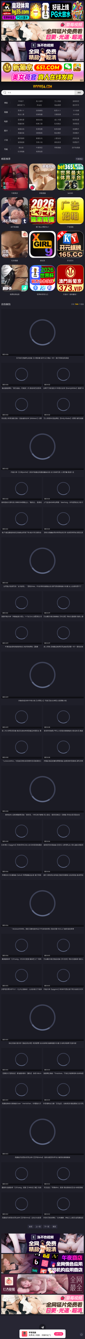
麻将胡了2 (21, 105)
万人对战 (57, 101)
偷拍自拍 (39, 120)
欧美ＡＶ (57, 110)
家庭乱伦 (39, 138)
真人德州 (39, 101)
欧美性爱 (76, 120)
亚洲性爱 (21, 120)
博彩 (6, 103)
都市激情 (21, 138)
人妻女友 (57, 138)
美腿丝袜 (21, 133)
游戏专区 (76, 101)
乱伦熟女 (57, 124)
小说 (6, 140)
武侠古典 (76, 138)
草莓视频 (57, 147)
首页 (30, 1226)
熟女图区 (57, 133)
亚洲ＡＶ (21, 110)
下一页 (46, 1226)
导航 (6, 149)
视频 (6, 112)
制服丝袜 (21, 124)
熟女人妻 (21, 114)
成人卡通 (57, 120)
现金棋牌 (57, 105)
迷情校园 (21, 142)
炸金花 (39, 105)
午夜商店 (39, 147)
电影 (6, 121)
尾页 (54, 1226)
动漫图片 (76, 129)
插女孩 (21, 147)
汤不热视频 (76, 147)
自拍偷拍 (39, 110)
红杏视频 (21, 151)
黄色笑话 (57, 142)
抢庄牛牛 (76, 105)
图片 (6, 130)
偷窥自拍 (21, 129)
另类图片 (76, 133)
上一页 (38, 1226)
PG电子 (21, 101)
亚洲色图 (39, 129)
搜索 (79, 92)
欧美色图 (57, 129)
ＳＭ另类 (76, 114)
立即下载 (58, 1334)
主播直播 (57, 114)
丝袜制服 (39, 114)
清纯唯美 (39, 133)
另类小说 (39, 142)
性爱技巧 (76, 142)
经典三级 (39, 124)
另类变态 (76, 124)
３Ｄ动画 (76, 110)
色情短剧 (39, 151)
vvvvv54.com (42, 86)
